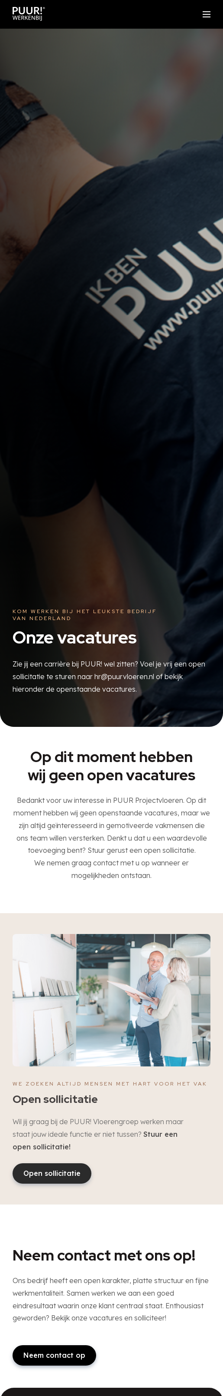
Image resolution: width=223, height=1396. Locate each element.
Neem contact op (54, 1355)
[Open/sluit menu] (206, 14)
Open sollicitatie (52, 1173)
